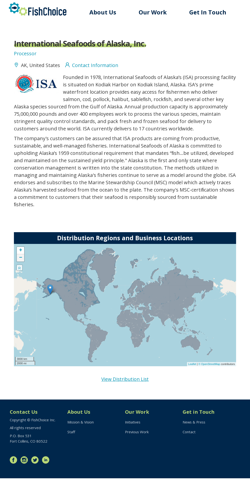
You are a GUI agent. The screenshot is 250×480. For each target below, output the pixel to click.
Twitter (36, 461)
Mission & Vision (80, 423)
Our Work (154, 12)
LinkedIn (47, 461)
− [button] (20, 259)
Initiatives (133, 423)
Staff (71, 433)
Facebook (15, 461)
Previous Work (137, 433)
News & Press (195, 423)
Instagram (25, 461)
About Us (104, 12)
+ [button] (20, 251)
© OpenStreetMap (209, 365)
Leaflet (192, 365)
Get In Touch (208, 12)
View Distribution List (125, 380)
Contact (189, 433)
